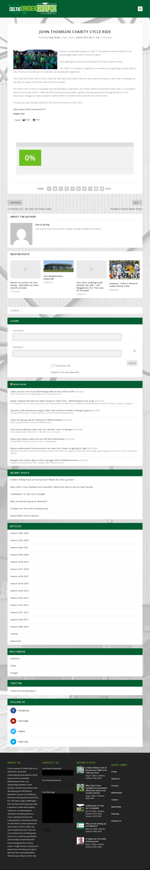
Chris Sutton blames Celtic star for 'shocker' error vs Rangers (41, 423)
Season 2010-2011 (19, 613)
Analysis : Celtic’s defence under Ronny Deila (123, 284)
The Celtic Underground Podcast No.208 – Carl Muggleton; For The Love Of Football (90, 286)
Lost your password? (69, 366)
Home (114, 765)
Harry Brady (54, 37)
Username (18, 330)
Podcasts (15, 652)
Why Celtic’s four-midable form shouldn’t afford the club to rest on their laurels (51, 481)
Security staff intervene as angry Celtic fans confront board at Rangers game (50, 404)
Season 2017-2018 (19, 563)
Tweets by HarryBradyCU (23, 685)
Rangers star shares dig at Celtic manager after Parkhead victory (44, 454)
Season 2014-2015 (19, 584)
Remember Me (63, 360)
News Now (15, 635)
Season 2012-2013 (19, 599)
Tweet (18, 120)
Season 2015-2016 (19, 577)
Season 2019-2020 (19, 548)
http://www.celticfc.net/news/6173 (29, 109)
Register (55, 366)
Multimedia (116, 787)
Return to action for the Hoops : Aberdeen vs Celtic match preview (24, 285)
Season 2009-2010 (19, 620)
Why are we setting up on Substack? (29, 495)
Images (14, 667)
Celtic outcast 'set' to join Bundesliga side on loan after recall (42, 385)
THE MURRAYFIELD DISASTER (53, 277)
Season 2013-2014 (85, 37)
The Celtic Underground (22, 866)
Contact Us (116, 815)
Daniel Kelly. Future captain (24, 510)
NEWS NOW (19, 378)
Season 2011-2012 (19, 606)
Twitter (14, 628)
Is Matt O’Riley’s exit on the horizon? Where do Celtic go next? (42, 474)
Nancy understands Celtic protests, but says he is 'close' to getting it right (48, 442)
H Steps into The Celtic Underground (29, 502)
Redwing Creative (61, 866)
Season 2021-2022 (19, 534)
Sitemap (115, 808)
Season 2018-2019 (19, 556)
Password (18, 344)
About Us (115, 772)
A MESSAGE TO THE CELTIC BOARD (27, 488)
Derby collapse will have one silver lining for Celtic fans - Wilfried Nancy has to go (52, 395)
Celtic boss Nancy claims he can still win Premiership (37, 433)
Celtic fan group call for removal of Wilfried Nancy (36, 414)
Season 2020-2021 (19, 541)
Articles (101, 769)
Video (13, 659)
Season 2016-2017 (19, 570)
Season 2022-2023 (19, 527)
